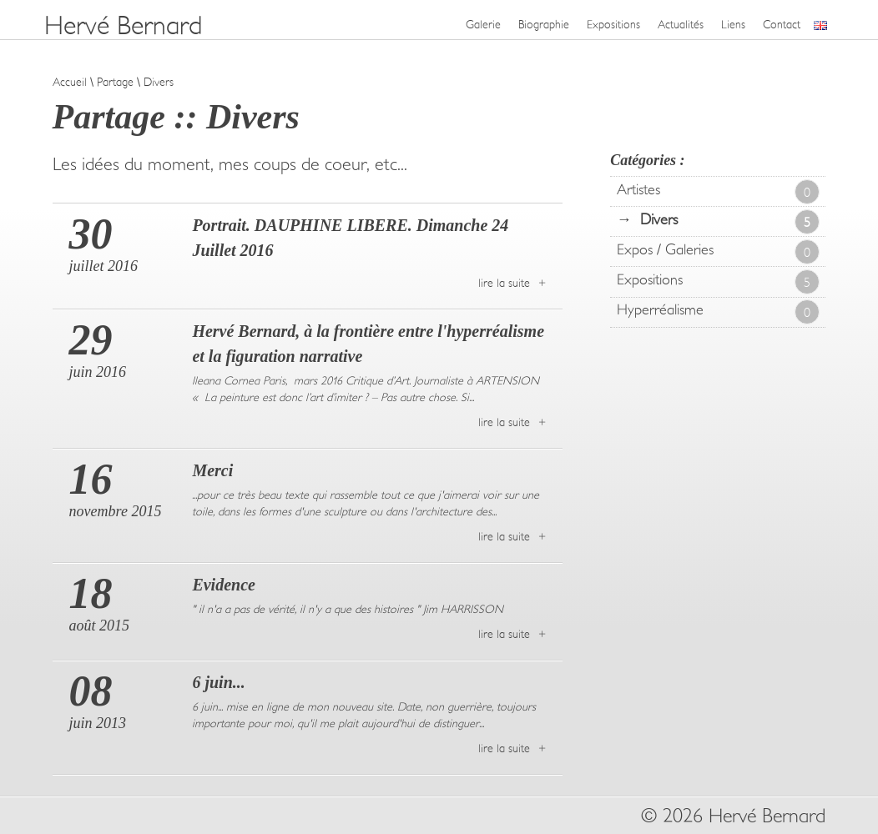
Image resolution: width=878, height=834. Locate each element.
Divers (730, 221)
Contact (781, 25)
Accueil (70, 82)
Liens (733, 25)
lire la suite (504, 283)
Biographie (543, 25)
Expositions (613, 25)
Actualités (681, 25)
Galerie (483, 25)
